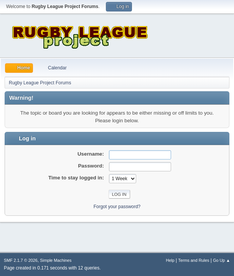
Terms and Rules (193, 260)
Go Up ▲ (221, 260)
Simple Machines (55, 260)
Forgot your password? (117, 206)
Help (170, 260)
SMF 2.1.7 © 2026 (21, 260)
